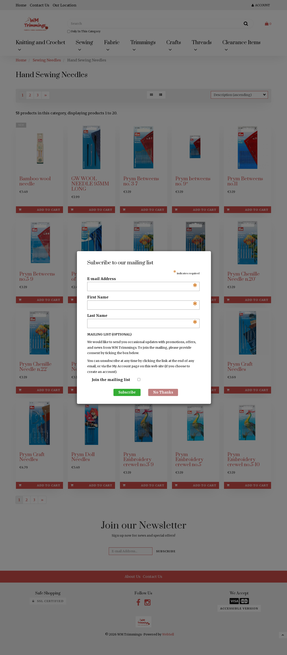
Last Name (142, 315)
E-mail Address (142, 278)
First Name (142, 297)
